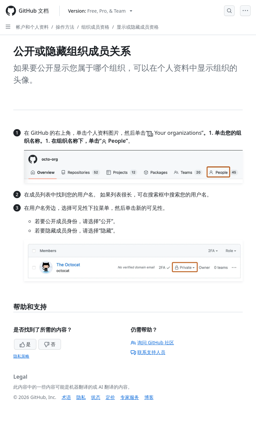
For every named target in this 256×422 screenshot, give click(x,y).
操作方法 (65, 27)
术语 (66, 397)
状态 (95, 397)
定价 (110, 397)
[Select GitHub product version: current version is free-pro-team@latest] (100, 11)
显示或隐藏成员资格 (138, 27)
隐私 (81, 397)
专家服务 (129, 397)
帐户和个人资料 (32, 27)
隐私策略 (21, 356)
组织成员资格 (95, 27)
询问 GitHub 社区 (152, 342)
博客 (149, 397)
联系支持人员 (148, 352)
